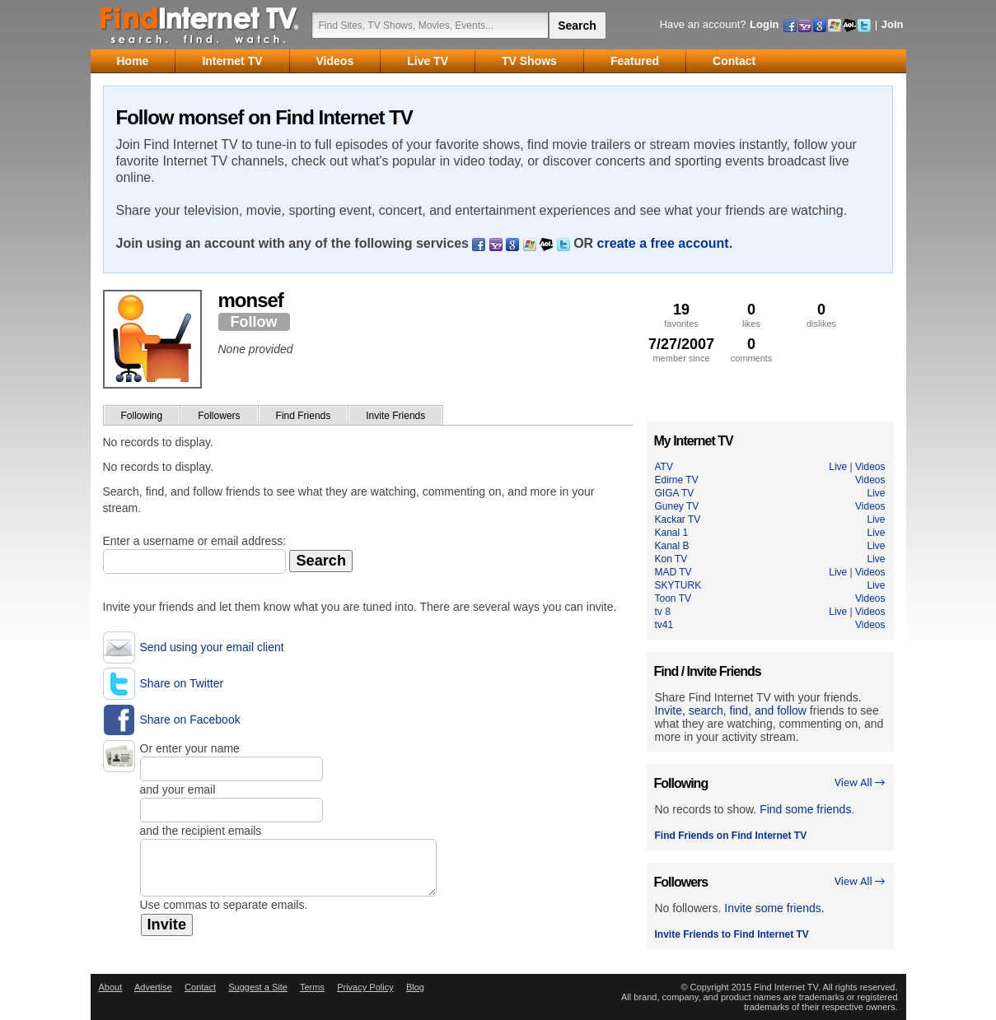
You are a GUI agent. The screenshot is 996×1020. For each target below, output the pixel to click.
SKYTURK (678, 585)
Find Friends (303, 416)
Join (892, 24)
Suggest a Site (258, 987)
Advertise (153, 987)
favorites (682, 314)
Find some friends (805, 809)
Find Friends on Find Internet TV (731, 835)
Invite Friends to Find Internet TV (732, 934)
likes (752, 314)
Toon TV (673, 598)
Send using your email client (212, 647)
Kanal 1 (672, 532)
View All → (860, 782)
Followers (219, 416)
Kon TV (671, 559)
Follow (254, 322)
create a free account (663, 243)
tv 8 (663, 611)
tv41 (664, 625)
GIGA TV (674, 493)
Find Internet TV (200, 24)
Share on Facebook (190, 719)
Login (764, 24)
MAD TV (673, 572)
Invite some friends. (774, 908)
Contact (200, 987)
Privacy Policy (365, 987)
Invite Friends (395, 416)
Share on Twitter (182, 683)
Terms (312, 987)
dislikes (822, 314)
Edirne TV (677, 480)
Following (142, 416)
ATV (664, 467)
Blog (415, 987)
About (111, 987)
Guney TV (677, 506)
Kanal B (672, 546)
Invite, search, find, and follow (731, 710)
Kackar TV (678, 519)
